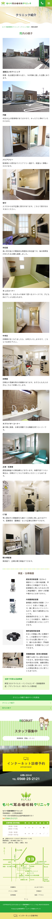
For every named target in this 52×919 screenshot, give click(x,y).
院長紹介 (39, 891)
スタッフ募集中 (26, 731)
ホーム (26, 899)
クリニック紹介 (25, 27)
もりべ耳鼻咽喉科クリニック (10, 27)
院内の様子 (6, 708)
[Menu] (48, 3)
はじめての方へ (39, 887)
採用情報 (13, 895)
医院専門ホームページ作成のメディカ (29, 909)
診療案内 (13, 887)
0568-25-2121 (28, 779)
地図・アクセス (39, 895)
